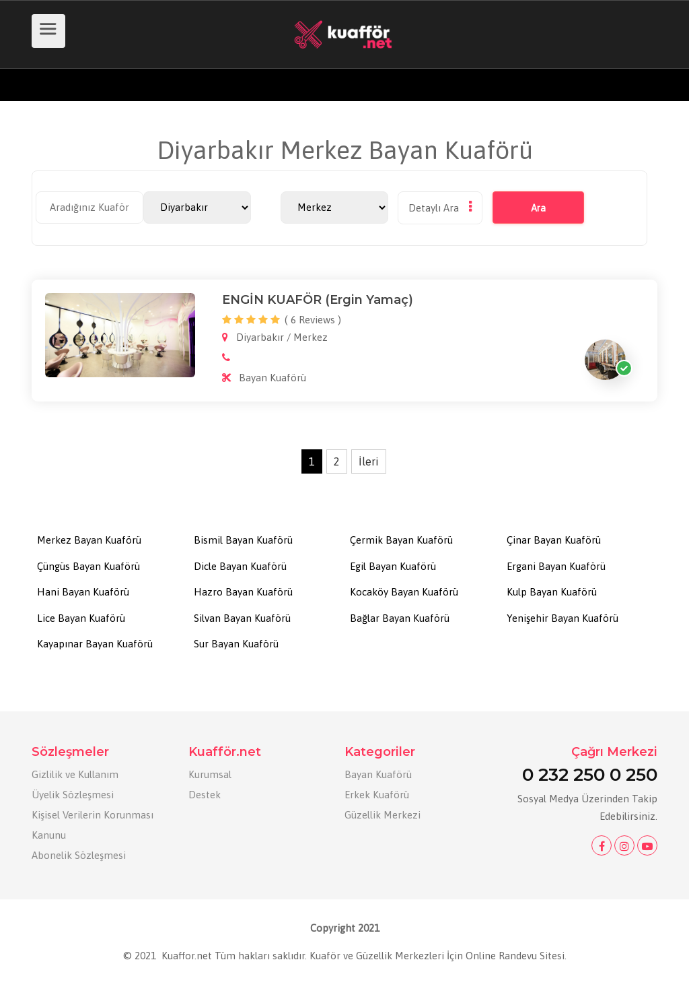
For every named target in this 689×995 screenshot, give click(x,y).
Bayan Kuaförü (378, 774)
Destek (204, 794)
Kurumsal (209, 774)
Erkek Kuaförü (376, 794)
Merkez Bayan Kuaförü (89, 540)
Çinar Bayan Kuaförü (554, 540)
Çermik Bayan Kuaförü (401, 540)
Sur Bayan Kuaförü (236, 643)
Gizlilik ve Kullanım (75, 774)
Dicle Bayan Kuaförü (240, 566)
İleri (369, 461)
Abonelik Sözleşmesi (79, 855)
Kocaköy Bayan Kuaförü (404, 592)
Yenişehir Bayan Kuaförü (562, 618)
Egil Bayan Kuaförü (393, 566)
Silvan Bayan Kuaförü (242, 618)
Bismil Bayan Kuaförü (243, 540)
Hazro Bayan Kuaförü (243, 592)
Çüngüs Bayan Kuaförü (88, 566)
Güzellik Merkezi (382, 815)
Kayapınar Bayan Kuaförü (95, 643)
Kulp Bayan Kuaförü (552, 592)
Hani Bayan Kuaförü (83, 592)
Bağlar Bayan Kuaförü (399, 618)
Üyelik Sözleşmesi (73, 794)
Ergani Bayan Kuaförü (556, 566)
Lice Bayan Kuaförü (81, 618)
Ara (529, 208)
